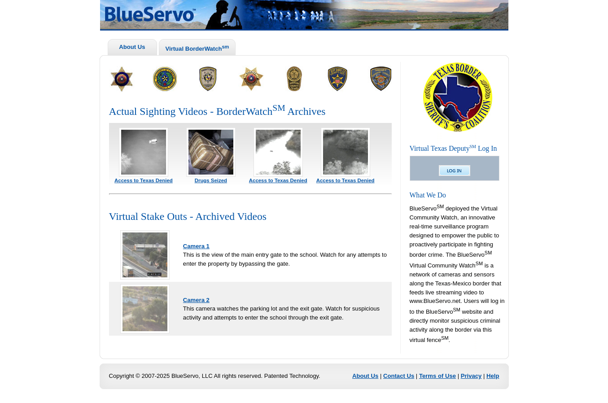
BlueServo (317, 16)
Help (492, 375)
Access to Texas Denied (143, 180)
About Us (132, 47)
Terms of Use (437, 375)
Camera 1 (196, 246)
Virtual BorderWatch (197, 48)
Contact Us (398, 375)
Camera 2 (196, 300)
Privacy (471, 375)
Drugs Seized (211, 180)
